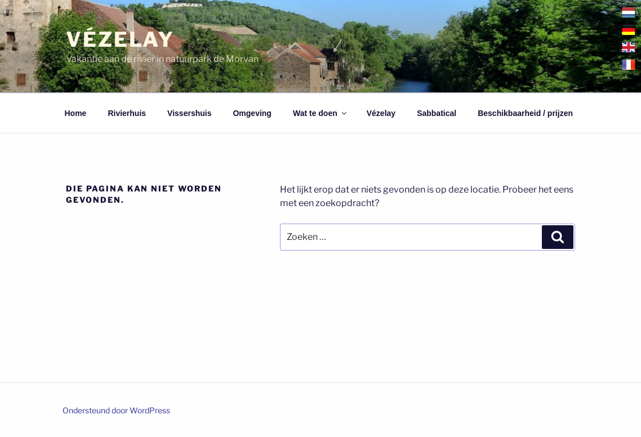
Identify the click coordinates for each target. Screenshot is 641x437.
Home (76, 113)
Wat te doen (320, 113)
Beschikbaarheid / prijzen (525, 113)
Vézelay (120, 39)
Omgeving (252, 113)
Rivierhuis (127, 113)
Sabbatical (436, 113)
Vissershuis (189, 113)
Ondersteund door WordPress (116, 410)
